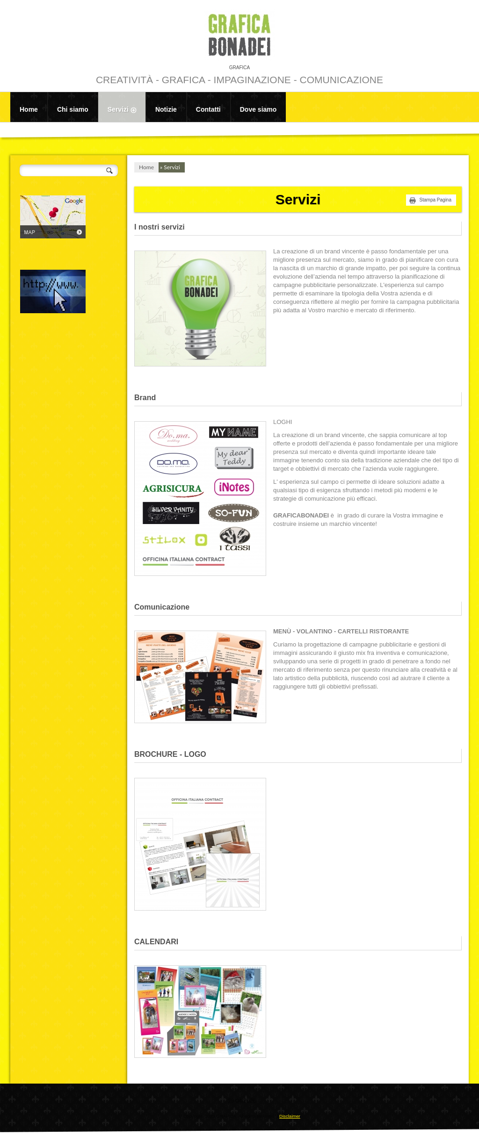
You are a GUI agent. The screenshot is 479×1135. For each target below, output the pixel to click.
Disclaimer (289, 1116)
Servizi (126, 110)
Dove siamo (258, 109)
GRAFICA (239, 67)
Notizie (166, 109)
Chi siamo (72, 109)
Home (29, 109)
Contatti (208, 109)
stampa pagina (435, 199)
